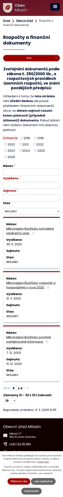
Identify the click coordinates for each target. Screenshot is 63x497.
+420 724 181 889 (20, 444)
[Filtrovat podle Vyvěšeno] (31, 185)
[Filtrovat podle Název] (31, 172)
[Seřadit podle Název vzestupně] (15, 164)
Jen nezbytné (43, 481)
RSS (42, 58)
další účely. (44, 461)
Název (8, 166)
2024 (26, 151)
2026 (11, 157)
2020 (11, 144)
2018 (27, 138)
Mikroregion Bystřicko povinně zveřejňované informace (28, 339)
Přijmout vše (19, 481)
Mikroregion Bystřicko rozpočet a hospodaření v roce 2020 (30, 285)
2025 (41, 151)
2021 (25, 144)
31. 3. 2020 (13, 298)
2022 (40, 144)
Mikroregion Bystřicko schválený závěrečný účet (30, 231)
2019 (40, 138)
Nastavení (31, 491)
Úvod (6, 20)
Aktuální (12, 262)
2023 (11, 151)
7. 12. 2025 (13, 353)
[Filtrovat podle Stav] (31, 211)
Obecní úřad (24, 20)
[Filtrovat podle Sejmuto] (31, 198)
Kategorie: (10, 138)
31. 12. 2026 (14, 364)
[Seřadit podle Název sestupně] (15, 165)
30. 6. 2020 (14, 244)
